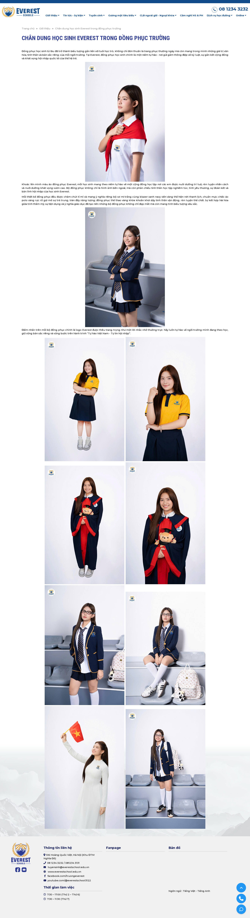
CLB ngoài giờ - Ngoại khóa (158, 15)
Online (241, 15)
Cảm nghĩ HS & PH (191, 15)
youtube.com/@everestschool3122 (69, 880)
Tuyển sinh (97, 15)
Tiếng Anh (203, 890)
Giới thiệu (52, 15)
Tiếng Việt (189, 890)
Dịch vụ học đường (219, 15)
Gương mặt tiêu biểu (122, 15)
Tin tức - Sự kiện (74, 15)
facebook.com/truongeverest (66, 875)
